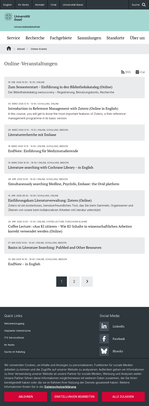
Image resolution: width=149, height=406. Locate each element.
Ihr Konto (23, 4)
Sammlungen (89, 38)
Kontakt (39, 4)
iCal (140, 72)
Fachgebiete (61, 38)
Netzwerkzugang (14, 323)
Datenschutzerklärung (60, 386)
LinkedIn (112, 326)
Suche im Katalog (14, 351)
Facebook (112, 338)
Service (13, 38)
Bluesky (111, 351)
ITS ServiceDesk (14, 337)
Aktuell (21, 49)
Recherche (35, 38)
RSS (126, 72)
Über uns (138, 38)
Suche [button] (139, 5)
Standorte (116, 38)
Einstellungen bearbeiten (74, 396)
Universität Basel (73, 4)
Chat (53, 4)
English (7, 4)
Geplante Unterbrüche (17, 330)
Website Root (9, 48)
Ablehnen (26, 396)
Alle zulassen (123, 396)
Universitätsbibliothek (27, 26)
